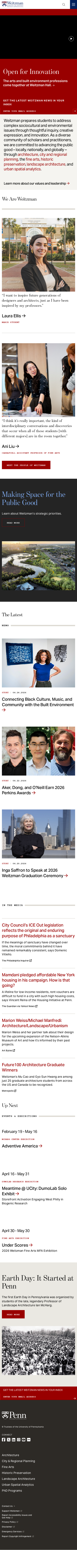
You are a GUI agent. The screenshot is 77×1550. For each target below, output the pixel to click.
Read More (13, 523)
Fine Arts (8, 1467)
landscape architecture (46, 164)
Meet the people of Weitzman (26, 465)
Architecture (10, 1455)
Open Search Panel (63, 4)
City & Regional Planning (18, 1461)
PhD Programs (12, 1490)
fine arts (32, 159)
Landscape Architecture (18, 1479)
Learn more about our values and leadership (35, 183)
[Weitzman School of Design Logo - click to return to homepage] (12, 4)
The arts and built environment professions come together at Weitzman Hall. (35, 83)
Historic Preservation (16, 1473)
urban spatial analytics (22, 168)
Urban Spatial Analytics (18, 1485)
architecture (28, 154)
